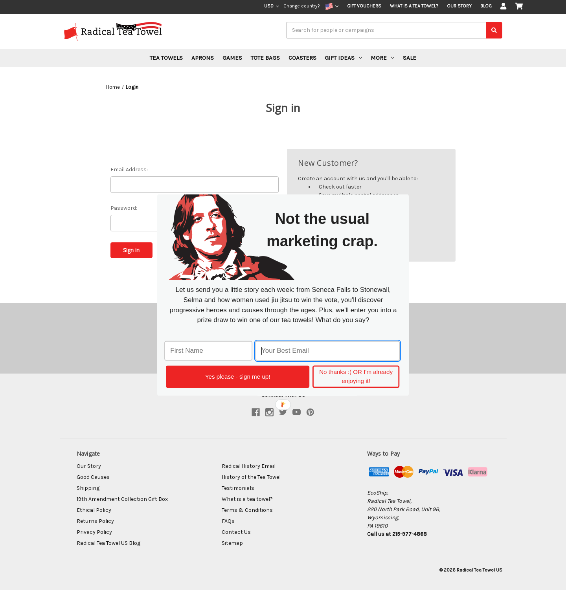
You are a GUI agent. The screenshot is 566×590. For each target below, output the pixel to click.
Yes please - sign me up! (237, 376)
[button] (322, 229)
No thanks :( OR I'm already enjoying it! (356, 376)
